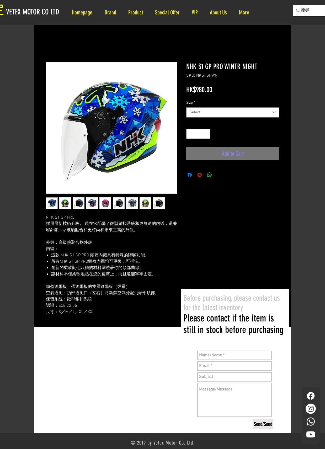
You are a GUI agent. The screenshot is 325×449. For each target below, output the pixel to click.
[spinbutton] (198, 134)
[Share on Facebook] (190, 175)
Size (190, 103)
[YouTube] (311, 434)
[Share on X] (219, 175)
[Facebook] (311, 396)
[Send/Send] (263, 424)
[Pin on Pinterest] (199, 175)
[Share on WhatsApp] (209, 175)
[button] (220, 12)
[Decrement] (190, 134)
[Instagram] (311, 409)
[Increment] (206, 134)
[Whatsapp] (311, 421)
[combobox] (232, 112)
